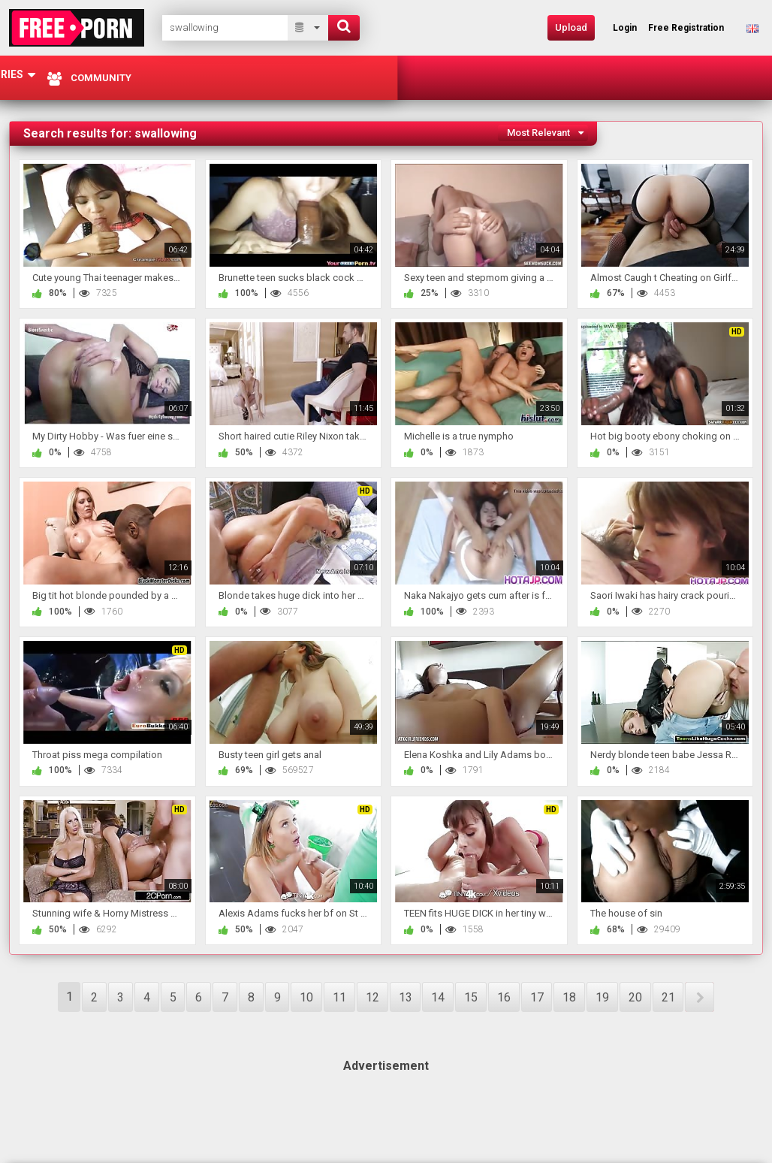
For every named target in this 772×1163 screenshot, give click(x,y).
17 (537, 997)
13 (405, 997)
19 (602, 997)
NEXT (699, 997)
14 (438, 997)
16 (504, 997)
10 (306, 997)
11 (339, 997)
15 (471, 997)
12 (372, 997)
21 (668, 997)
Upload (571, 27)
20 (635, 997)
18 (569, 997)
